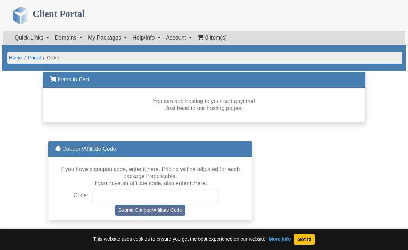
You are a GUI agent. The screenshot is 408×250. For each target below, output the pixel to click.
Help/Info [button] (144, 38)
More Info (280, 239)
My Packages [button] (105, 38)
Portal (34, 57)
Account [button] (177, 38)
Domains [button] (66, 38)
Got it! (304, 239)
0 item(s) (212, 38)
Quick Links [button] (30, 38)
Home (15, 57)
